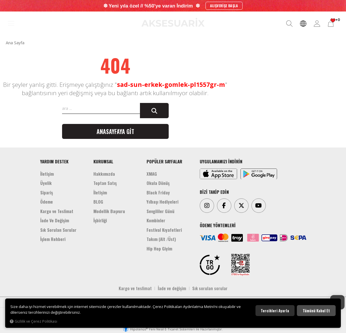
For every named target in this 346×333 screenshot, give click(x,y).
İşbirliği (100, 220)
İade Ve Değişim (54, 220)
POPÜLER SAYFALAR (164, 161)
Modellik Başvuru (109, 211)
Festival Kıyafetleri (164, 230)
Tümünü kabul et (316, 310)
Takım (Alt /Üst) (161, 239)
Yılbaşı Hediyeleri (162, 201)
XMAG (152, 174)
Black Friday (158, 192)
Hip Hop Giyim (159, 248)
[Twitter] (241, 205)
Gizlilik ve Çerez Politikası (33, 321)
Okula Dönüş (158, 183)
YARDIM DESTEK (54, 161)
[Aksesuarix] (173, 22)
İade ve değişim (172, 288)
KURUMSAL (103, 161)
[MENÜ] (11, 23)
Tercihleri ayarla (275, 310)
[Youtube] (258, 205)
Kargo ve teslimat (135, 288)
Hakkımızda (104, 174)
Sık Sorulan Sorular (58, 230)
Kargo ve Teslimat (56, 211)
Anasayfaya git (115, 131)
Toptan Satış (105, 183)
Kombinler (156, 220)
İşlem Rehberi (53, 239)
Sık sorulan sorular (210, 288)
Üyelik (46, 183)
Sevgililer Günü (160, 211)
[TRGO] (210, 265)
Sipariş (46, 192)
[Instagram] (207, 205)
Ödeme (46, 201)
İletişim (47, 174)
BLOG (98, 201)
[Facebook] (224, 205)
